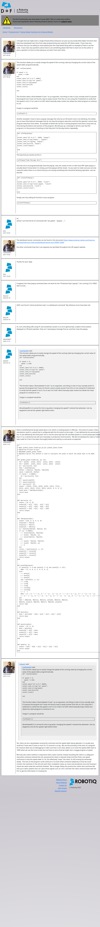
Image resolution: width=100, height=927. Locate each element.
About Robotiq (61, 789)
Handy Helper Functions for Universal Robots (36, 32)
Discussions (18, 28)
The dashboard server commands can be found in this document (40, 244)
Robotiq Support (61, 798)
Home (5, 32)
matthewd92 (24, 355)
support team (66, 21)
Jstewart (22, 671)
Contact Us (63, 792)
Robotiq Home (61, 787)
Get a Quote (62, 795)
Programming (14, 32)
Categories (6, 28)
